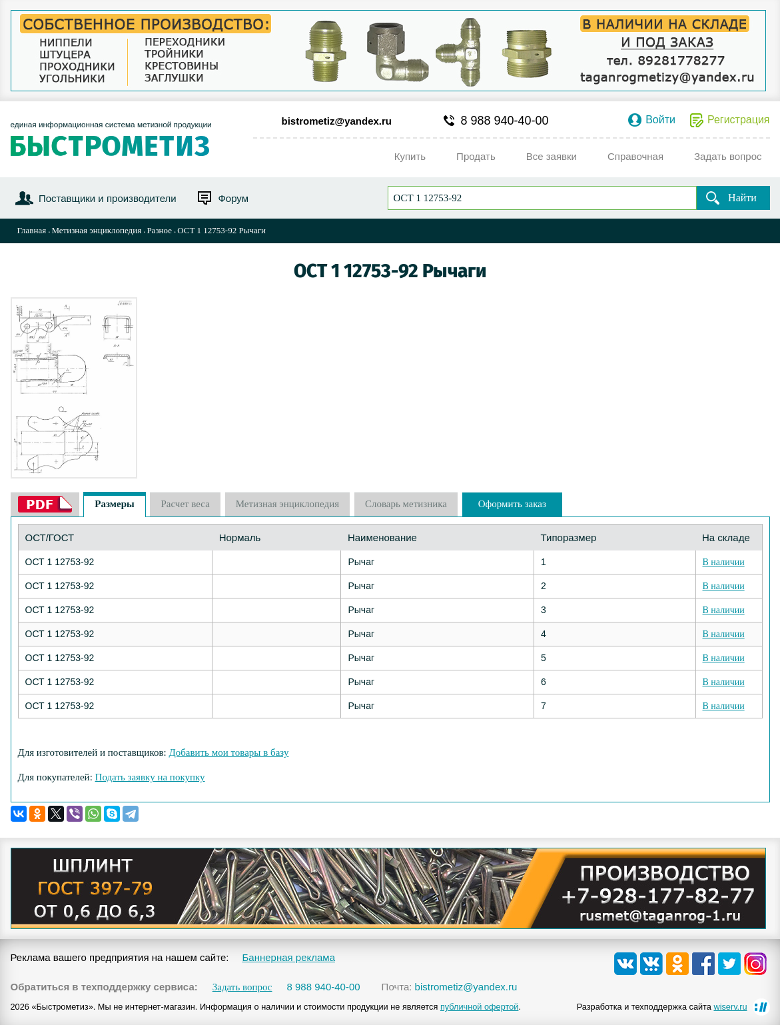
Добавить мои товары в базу (228, 752)
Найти (742, 197)
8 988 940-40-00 (505, 121)
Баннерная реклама (288, 957)
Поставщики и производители (108, 198)
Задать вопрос (242, 987)
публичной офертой (479, 1007)
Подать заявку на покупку (150, 777)
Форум (233, 198)
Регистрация (738, 120)
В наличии (724, 562)
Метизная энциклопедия (96, 230)
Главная (32, 230)
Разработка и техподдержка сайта (662, 1007)
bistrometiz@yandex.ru (337, 121)
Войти (660, 120)
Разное (159, 230)
